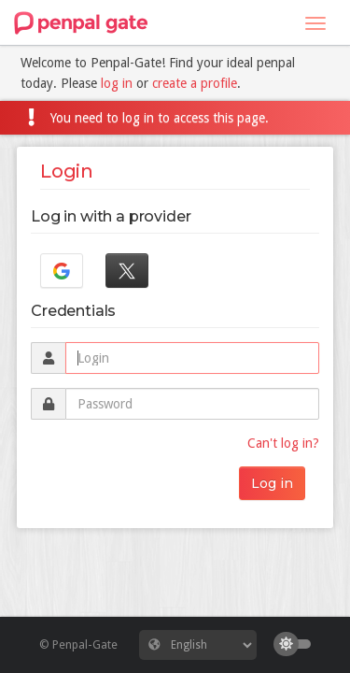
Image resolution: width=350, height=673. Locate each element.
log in (117, 83)
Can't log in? (283, 443)
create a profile (194, 83)
